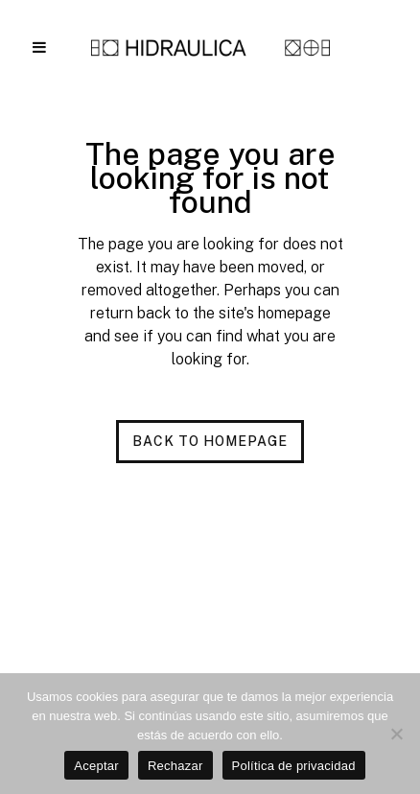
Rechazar (175, 766)
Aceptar (96, 766)
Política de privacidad (294, 766)
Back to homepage (210, 441)
